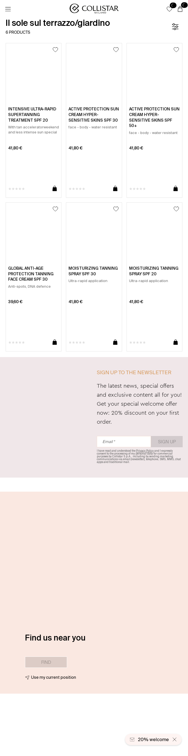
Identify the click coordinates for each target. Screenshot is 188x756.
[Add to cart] (54, 188)
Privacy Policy (145, 450)
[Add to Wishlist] (55, 49)
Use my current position (53, 677)
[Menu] (7, 9)
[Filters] (175, 26)
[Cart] (180, 9)
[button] (169, 9)
